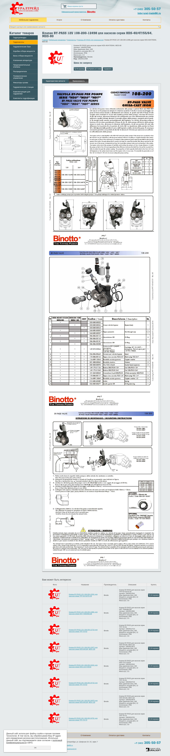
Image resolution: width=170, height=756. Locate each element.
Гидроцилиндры (19, 38)
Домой (140, 2)
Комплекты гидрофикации (24, 98)
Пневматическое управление (20, 77)
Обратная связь (157, 2)
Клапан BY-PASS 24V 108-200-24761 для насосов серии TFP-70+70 (83, 719)
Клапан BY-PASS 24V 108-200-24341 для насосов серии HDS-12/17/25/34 (83, 666)
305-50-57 (147, 9)
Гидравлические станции (23, 87)
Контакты (146, 20)
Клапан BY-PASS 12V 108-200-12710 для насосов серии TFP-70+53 (83, 630)
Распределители (20, 71)
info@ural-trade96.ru (149, 13)
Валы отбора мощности (23, 56)
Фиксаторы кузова (20, 83)
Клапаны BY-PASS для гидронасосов (90, 40)
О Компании (86, 20)
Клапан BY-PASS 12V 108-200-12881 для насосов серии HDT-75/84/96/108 (83, 613)
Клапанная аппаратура (22, 60)
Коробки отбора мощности (24, 51)
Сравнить (107, 69)
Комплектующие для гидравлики (21, 93)
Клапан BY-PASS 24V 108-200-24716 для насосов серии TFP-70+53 (83, 684)
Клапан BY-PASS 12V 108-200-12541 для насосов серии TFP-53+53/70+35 (83, 595)
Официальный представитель (74, 12)
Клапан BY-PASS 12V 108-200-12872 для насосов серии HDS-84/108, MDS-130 (83, 648)
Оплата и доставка (116, 20)
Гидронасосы (18, 42)
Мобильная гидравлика (28, 20)
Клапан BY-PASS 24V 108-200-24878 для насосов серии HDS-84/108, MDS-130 (83, 701)
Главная (45, 40)
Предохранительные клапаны (21, 66)
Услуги (59, 20)
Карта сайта (148, 2)
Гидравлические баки (22, 47)
